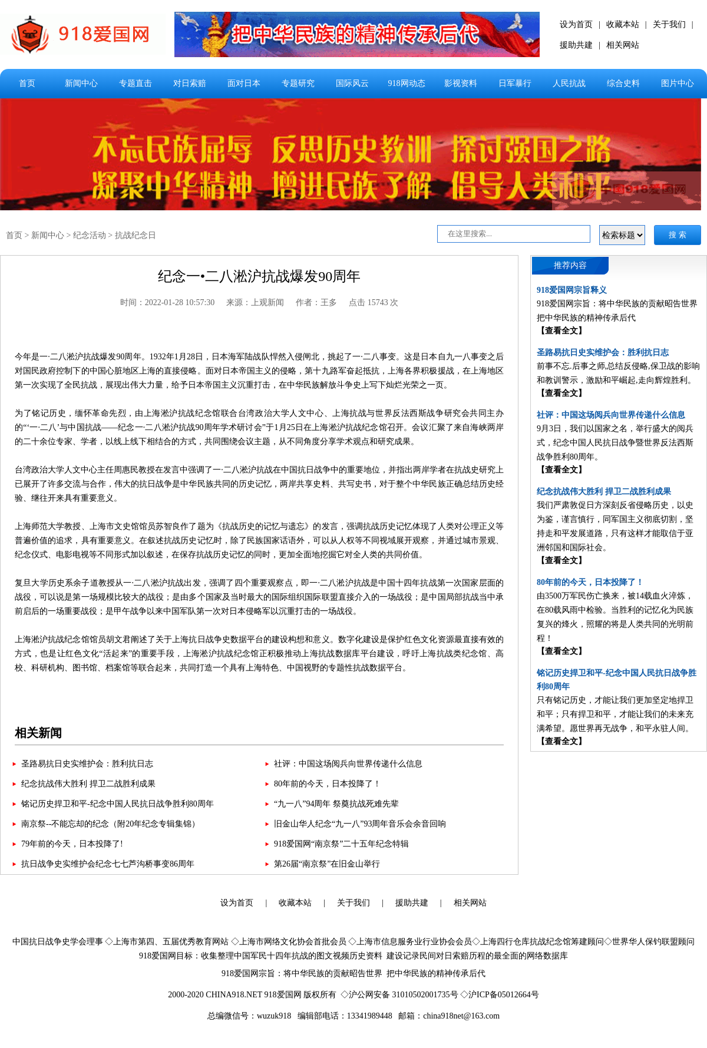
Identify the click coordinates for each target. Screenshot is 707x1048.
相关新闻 (38, 732)
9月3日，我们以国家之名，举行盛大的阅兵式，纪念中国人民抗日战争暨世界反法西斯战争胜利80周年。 (615, 442)
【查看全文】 (561, 330)
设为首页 (576, 24)
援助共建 (576, 45)
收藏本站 (622, 24)
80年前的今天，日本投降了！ (327, 783)
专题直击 (135, 83)
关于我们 (669, 24)
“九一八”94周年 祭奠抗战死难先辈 (336, 803)
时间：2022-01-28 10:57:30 (167, 302)
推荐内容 (570, 265)
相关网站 (622, 45)
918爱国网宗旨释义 (572, 290)
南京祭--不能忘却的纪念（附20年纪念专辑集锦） (110, 823)
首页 (27, 83)
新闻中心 (81, 83)
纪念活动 (89, 235)
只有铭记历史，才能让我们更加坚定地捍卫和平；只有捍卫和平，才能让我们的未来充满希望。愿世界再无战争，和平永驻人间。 (615, 714)
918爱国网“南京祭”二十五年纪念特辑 (341, 843)
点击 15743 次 (373, 302)
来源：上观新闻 (255, 302)
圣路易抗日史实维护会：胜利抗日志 (87, 763)
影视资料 (460, 83)
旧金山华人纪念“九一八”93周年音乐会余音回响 (360, 823)
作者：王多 (316, 302)
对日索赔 (189, 83)
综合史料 (623, 83)
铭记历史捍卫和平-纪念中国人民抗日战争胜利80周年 (117, 803)
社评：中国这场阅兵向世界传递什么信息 (348, 763)
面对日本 (243, 83)
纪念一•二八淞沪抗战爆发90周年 (259, 276)
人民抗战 (569, 83)
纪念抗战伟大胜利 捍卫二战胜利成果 (88, 783)
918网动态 (406, 83)
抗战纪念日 (135, 235)
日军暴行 (514, 83)
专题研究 (298, 83)
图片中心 (677, 83)
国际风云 (352, 83)
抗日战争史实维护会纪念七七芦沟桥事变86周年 (107, 863)
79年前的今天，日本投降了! (72, 843)
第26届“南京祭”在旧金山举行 (327, 863)
